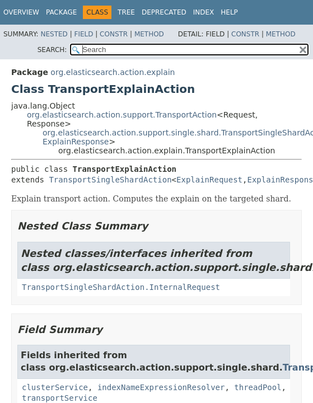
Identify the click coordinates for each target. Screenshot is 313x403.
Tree (126, 12)
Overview (21, 12)
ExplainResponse (76, 141)
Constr (114, 34)
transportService (59, 397)
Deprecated (164, 12)
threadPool (257, 387)
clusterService (55, 387)
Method (149, 34)
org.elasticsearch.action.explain (112, 72)
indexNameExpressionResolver (161, 387)
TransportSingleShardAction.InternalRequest (121, 287)
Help (229, 12)
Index (203, 12)
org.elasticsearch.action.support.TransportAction (122, 114)
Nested (53, 34)
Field (83, 34)
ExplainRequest (209, 179)
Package (61, 12)
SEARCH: (52, 50)
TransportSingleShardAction (110, 179)
